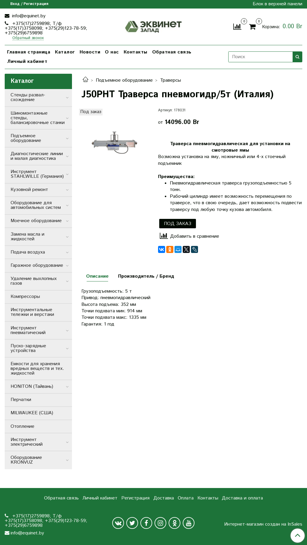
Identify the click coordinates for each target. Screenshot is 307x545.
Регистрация (135, 498)
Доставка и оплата (242, 498)
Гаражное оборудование (37, 265)
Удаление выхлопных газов (34, 281)
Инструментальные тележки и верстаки (32, 312)
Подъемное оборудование (124, 80)
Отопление (22, 426)
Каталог (65, 52)
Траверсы (170, 80)
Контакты (135, 52)
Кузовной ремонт (29, 189)
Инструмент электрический (27, 442)
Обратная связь (172, 52)
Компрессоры (25, 296)
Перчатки (21, 399)
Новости (90, 52)
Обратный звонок (28, 38)
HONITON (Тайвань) (32, 386)
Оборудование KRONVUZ (26, 460)
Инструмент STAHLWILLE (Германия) (37, 174)
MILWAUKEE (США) (32, 413)
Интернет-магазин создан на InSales (263, 524)
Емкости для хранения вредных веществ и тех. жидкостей (37, 368)
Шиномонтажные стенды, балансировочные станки (38, 118)
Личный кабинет (27, 61)
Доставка (163, 498)
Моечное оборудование (36, 220)
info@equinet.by (28, 16)
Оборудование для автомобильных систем (36, 205)
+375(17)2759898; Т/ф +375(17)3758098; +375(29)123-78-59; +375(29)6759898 (46, 28)
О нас (112, 52)
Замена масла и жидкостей (27, 236)
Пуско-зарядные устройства (28, 348)
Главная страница (28, 52)
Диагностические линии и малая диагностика (37, 156)
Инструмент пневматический (28, 330)
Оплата (186, 498)
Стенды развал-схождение (28, 97)
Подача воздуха (28, 252)
